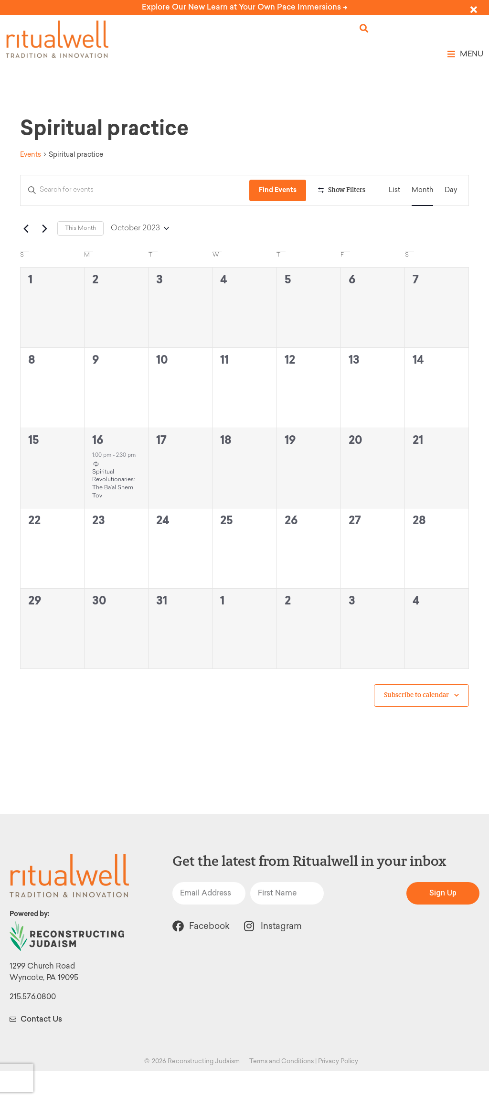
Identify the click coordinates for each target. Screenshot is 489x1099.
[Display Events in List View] (394, 190)
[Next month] (44, 257)
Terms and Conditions (281, 1089)
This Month (80, 256)
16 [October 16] (98, 468)
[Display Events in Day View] (451, 190)
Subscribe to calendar (416, 723)
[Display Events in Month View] (422, 190)
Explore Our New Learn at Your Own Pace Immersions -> (245, 6)
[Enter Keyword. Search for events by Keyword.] (136, 190)
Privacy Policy (338, 1089)
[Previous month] (26, 257)
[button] (364, 28)
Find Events (280, 190)
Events (30, 155)
